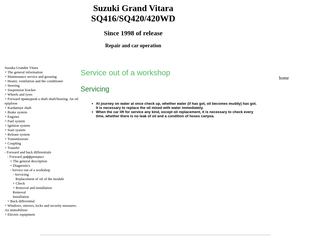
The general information (25, 72)
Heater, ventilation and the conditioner (35, 81)
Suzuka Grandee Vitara (21, 68)
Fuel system (16, 121)
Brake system (17, 112)
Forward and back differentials (29, 152)
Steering (13, 85)
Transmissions (18, 139)
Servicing (22, 174)
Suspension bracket (22, 90)
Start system (16, 130)
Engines (13, 116)
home (284, 78)
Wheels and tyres (20, 94)
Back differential (22, 201)
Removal (19, 192)
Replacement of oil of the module (40, 179)
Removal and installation (34, 188)
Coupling (14, 143)
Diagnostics (21, 165)
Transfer (14, 148)
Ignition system (19, 125)
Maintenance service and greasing (32, 76)
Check (20, 183)
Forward (26, 157)
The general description (30, 161)
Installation (21, 197)
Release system (19, 134)
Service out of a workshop (31, 170)
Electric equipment (21, 214)
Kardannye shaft (19, 108)
